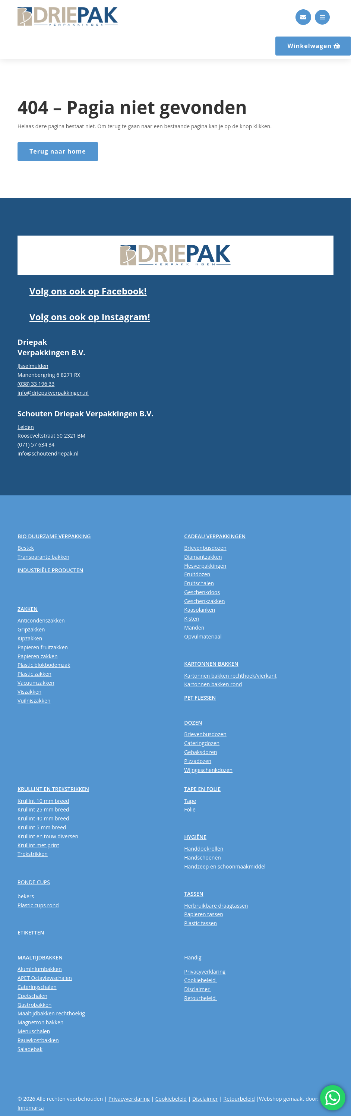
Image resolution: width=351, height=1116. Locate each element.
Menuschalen (34, 1031)
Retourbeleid (200, 998)
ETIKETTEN (31, 932)
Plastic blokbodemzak (44, 664)
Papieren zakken (37, 656)
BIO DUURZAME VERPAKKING (54, 536)
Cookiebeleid (200, 980)
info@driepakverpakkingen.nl (53, 392)
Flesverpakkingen (205, 565)
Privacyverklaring (204, 971)
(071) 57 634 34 (36, 444)
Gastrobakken (34, 1004)
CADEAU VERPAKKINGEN (215, 536)
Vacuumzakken (36, 682)
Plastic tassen (200, 923)
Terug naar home (57, 151)
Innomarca (31, 1107)
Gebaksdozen (200, 752)
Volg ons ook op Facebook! (87, 291)
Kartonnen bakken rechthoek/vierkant (230, 675)
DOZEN (193, 722)
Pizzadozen (197, 761)
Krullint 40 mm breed (43, 818)
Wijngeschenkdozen (208, 769)
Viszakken (29, 691)
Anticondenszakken (41, 620)
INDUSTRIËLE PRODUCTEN (50, 570)
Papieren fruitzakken (43, 647)
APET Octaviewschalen (45, 977)
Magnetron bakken (40, 1022)
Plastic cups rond (38, 905)
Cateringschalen (37, 986)
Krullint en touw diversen (48, 836)
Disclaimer (197, 989)
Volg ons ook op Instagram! (89, 316)
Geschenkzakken (204, 601)
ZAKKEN (28, 608)
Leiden (26, 427)
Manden (194, 627)
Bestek (26, 547)
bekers (26, 896)
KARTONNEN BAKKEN (211, 663)
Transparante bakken (43, 556)
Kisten (191, 618)
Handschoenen (202, 857)
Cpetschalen (32, 995)
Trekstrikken (33, 853)
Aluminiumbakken (40, 968)
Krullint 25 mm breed (43, 809)
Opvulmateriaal (203, 636)
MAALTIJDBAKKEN (40, 957)
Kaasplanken (199, 609)
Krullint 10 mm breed (43, 800)
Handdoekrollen (203, 848)
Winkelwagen (309, 46)
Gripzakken (31, 629)
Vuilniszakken (34, 700)
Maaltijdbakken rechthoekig (51, 1013)
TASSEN (193, 893)
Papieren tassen (203, 914)
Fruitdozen (197, 574)
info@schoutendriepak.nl (48, 453)
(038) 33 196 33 (36, 383)
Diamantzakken (203, 556)
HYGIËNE (195, 837)
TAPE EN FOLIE (202, 788)
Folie (190, 809)
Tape (190, 800)
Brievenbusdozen (205, 547)
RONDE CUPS (34, 882)
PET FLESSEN (200, 697)
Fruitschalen (199, 583)
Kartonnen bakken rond (213, 684)
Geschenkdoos (202, 592)
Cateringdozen (201, 743)
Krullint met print (38, 845)
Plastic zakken (34, 673)
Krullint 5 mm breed (42, 827)
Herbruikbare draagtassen (216, 905)
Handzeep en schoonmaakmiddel (224, 866)
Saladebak (30, 1049)
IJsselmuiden (33, 365)
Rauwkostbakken (38, 1040)
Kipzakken (30, 638)
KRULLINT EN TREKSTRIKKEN (53, 788)
